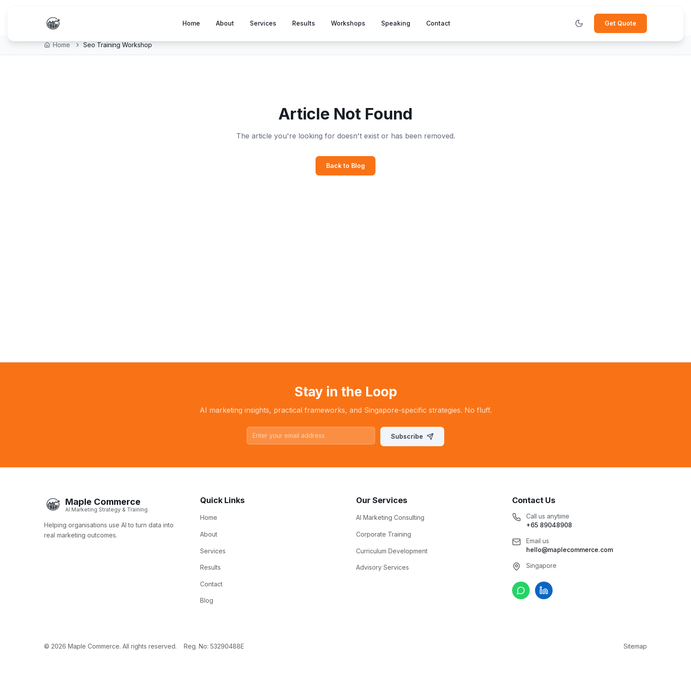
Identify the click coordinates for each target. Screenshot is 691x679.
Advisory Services (382, 567)
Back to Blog (345, 165)
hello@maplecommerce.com (569, 549)
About (225, 23)
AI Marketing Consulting (390, 517)
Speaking (395, 23)
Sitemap (635, 646)
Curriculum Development (391, 551)
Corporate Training (383, 534)
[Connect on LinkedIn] (544, 590)
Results (303, 23)
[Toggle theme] (579, 23)
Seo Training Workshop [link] (117, 44)
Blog (206, 600)
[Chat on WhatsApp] (521, 590)
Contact (438, 23)
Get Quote (620, 23)
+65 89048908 (549, 525)
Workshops (348, 23)
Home (191, 23)
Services (263, 23)
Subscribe (412, 436)
